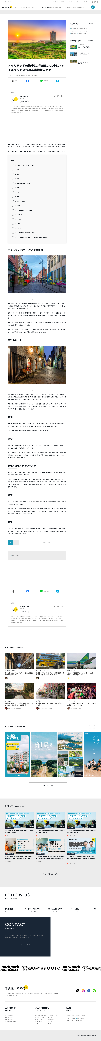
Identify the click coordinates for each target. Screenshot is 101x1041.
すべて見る (90, 40)
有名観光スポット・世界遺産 (23, 210)
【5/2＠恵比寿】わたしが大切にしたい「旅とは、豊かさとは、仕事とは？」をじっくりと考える (19, 857)
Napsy (79, 708)
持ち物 (50, 1017)
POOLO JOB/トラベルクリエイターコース (81, 28)
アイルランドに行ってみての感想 (24, 165)
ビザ (17, 192)
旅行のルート (19, 170)
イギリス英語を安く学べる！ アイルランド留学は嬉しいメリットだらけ (81, 704)
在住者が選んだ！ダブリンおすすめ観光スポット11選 (50, 704)
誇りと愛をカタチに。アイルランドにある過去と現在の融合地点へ (19, 674)
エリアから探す (81, 44)
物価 (17, 174)
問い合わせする (25, 945)
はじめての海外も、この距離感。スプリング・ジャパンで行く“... (84, 48)
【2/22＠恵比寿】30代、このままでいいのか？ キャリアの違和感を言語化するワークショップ (50, 857)
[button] (94, 727)
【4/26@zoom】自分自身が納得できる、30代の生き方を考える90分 (81, 831)
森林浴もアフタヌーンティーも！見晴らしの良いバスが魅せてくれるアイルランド (50, 674)
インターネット (20, 201)
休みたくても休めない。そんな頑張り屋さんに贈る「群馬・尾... (83, 62)
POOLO (66, 2)
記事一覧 (25, 7)
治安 (17, 179)
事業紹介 (62, 2)
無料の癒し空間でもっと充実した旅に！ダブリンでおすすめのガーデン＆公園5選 (19, 704)
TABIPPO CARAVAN (10, 671)
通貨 (17, 188)
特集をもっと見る (48, 785)
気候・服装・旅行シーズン (22, 183)
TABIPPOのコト (75, 31)
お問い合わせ (86, 2)
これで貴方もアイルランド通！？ (24, 232)
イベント (32, 7)
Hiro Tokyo (18, 708)
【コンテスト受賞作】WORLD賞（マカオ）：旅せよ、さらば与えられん (81, 674)
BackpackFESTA (39, 1019)
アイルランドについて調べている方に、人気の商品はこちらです (33, 237)
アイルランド (71, 671)
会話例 (18, 228)
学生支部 (71, 2)
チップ (18, 219)
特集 (28, 7)
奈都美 (17, 678)
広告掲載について (78, 2)
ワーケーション (82, 33)
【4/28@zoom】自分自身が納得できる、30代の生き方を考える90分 (19, 831)
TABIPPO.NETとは (50, 2)
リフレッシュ (74, 7)
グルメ (50, 1022)
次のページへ (47, 542)
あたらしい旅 (83, 31)
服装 (13, 556)
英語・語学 (51, 1019)
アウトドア (80, 59)
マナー (18, 223)
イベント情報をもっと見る (50, 874)
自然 (51, 7)
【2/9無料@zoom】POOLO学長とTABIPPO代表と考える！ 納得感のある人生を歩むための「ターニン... (81, 858)
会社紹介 (57, 2)
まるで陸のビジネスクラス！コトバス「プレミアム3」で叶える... (84, 55)
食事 (17, 206)
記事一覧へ (24, 101)
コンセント (19, 197)
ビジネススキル (39, 1017)
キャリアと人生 (66, 7)
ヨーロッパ (73, 33)
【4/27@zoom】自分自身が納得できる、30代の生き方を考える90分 (50, 831)
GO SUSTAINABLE (57, 7)
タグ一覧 (91, 23)
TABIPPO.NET (25, 96)
